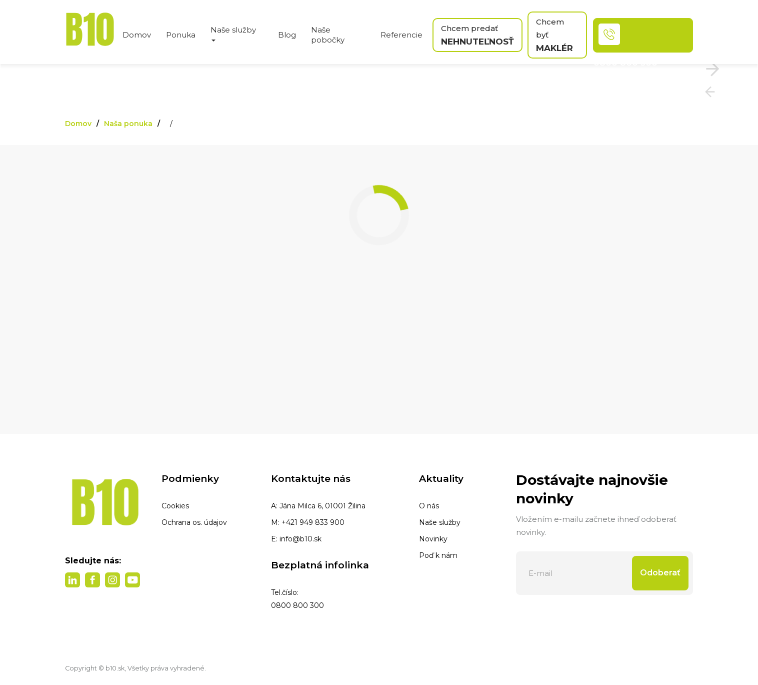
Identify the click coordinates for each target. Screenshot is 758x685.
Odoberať (660, 572)
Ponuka (181, 35)
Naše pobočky (327, 35)
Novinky (433, 538)
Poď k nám (438, 555)
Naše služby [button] (233, 33)
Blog (287, 35)
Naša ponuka (128, 123)
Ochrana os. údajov (194, 522)
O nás (429, 505)
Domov (136, 35)
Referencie (401, 35)
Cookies (175, 505)
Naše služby (439, 522)
